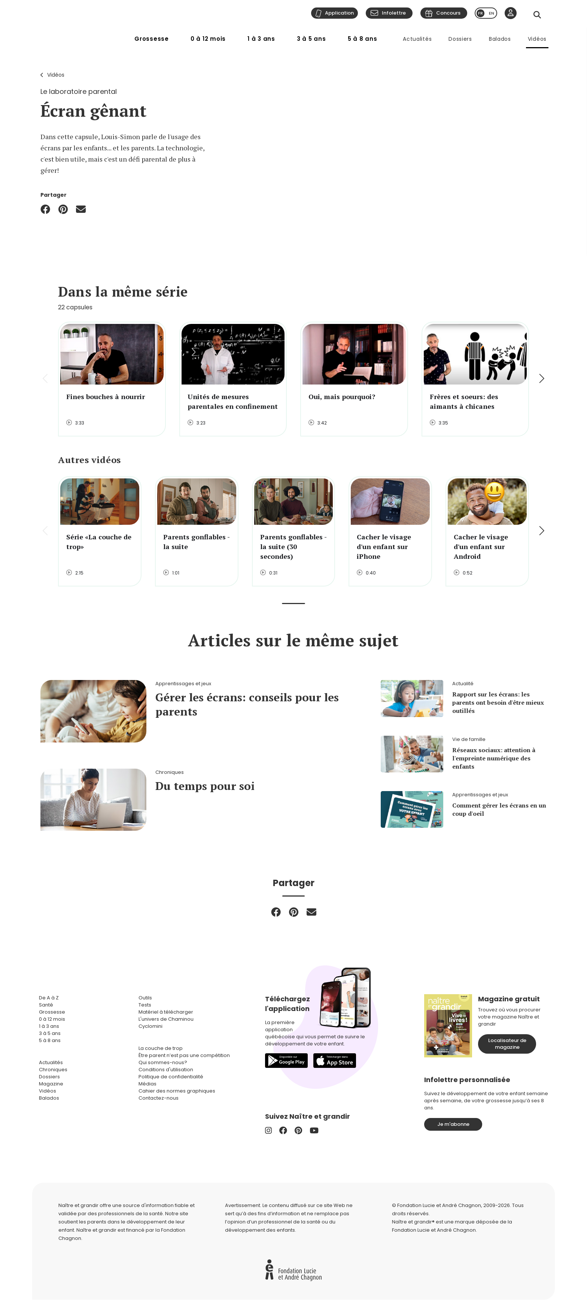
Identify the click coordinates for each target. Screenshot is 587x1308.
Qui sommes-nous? (163, 1062)
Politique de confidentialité (171, 1076)
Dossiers (460, 39)
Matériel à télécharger (166, 1012)
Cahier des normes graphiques (177, 1090)
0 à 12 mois (208, 39)
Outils (145, 997)
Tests (145, 1004)
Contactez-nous (159, 1098)
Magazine (51, 1083)
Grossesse (151, 39)
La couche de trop (161, 1048)
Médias (147, 1083)
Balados (500, 39)
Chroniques (53, 1069)
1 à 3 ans (261, 39)
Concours (448, 12)
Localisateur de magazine (507, 1044)
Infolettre (394, 12)
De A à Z (49, 997)
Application (339, 12)
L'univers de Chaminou (166, 1019)
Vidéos (537, 39)
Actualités (417, 39)
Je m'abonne (453, 1124)
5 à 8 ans (362, 39)
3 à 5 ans (311, 39)
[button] (541, 379)
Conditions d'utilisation (166, 1069)
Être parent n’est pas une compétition (184, 1055)
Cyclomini (150, 1026)
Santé (46, 1004)
